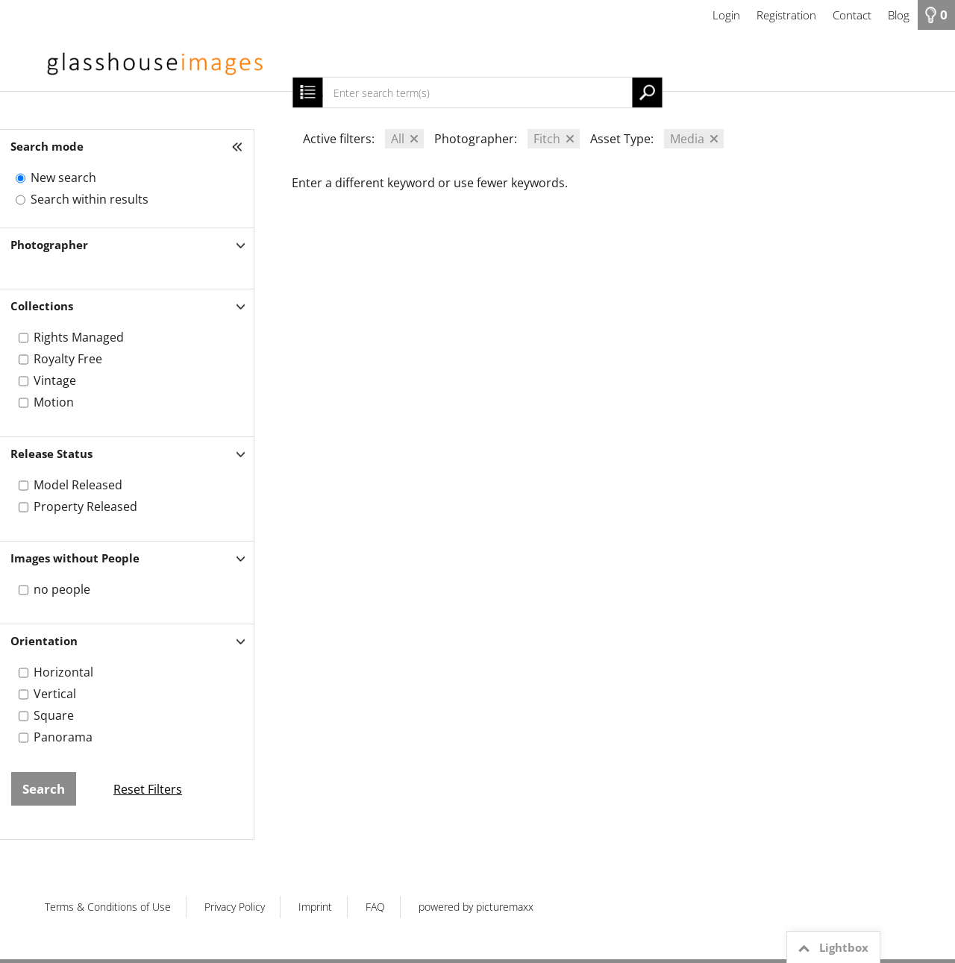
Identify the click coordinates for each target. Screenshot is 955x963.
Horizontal (63, 672)
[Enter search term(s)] (477, 92)
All (397, 139)
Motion (54, 402)
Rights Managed (79, 337)
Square (54, 715)
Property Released (85, 506)
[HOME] (477, 60)
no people (62, 589)
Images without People (75, 557)
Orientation (44, 640)
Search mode (47, 146)
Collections (41, 305)
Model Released (78, 485)
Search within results (89, 199)
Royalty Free (68, 359)
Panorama (63, 737)
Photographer (49, 244)
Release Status (51, 453)
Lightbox (830, 948)
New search (63, 177)
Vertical (55, 694)
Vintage (55, 380)
